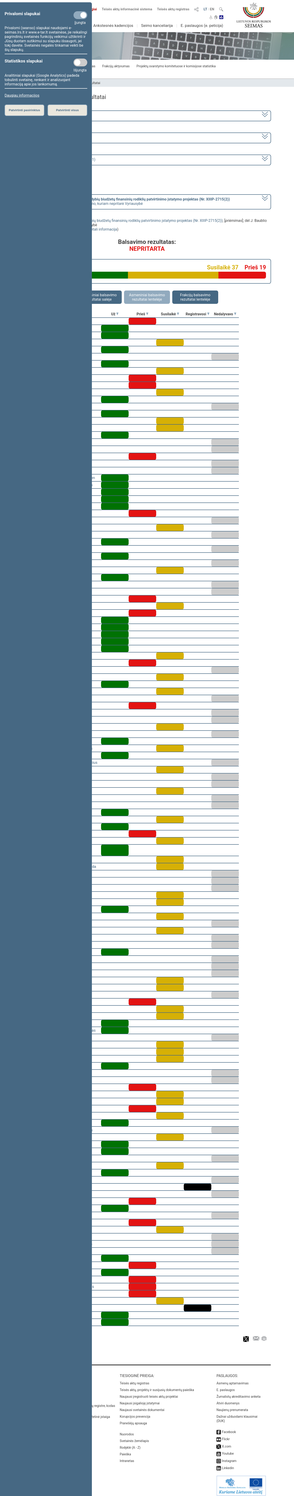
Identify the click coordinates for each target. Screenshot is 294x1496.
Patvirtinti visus (67, 110)
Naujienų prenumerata (232, 1406)
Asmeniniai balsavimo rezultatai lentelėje (147, 297)
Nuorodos (127, 1431)
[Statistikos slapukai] (80, 62)
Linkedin (228, 1465)
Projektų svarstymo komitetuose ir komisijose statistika (175, 66)
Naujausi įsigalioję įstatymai (140, 1400)
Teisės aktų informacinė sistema (127, 9)
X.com (226, 1443)
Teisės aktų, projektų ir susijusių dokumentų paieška (157, 1387)
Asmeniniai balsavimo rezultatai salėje (99, 297)
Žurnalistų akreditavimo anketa (238, 1393)
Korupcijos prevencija (135, 1413)
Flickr (226, 1436)
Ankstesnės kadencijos (113, 25)
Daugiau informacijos (22, 95)
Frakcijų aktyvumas (116, 66)
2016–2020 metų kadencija (48, 115)
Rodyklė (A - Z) (130, 1444)
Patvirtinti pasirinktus (24, 110)
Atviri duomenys (227, 1400)
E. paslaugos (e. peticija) (202, 25)
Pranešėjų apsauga (133, 1420)
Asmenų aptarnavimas (232, 1380)
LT (205, 9)
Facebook (229, 1429)
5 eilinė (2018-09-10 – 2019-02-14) (54, 137)
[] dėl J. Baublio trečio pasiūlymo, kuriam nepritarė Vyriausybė (128, 201)
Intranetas (127, 1457)
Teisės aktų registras (173, 9)
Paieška (125, 1451)
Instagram (229, 1457)
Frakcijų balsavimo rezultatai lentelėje (195, 297)
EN (212, 9)
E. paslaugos (225, 1387)
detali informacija (103, 229)
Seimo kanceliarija (157, 25)
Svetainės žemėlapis (134, 1438)
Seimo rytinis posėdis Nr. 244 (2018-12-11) (60, 159)
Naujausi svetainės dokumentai (142, 1406)
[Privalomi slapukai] (80, 15)
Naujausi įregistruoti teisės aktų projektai (149, 1393)
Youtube (228, 1450)
